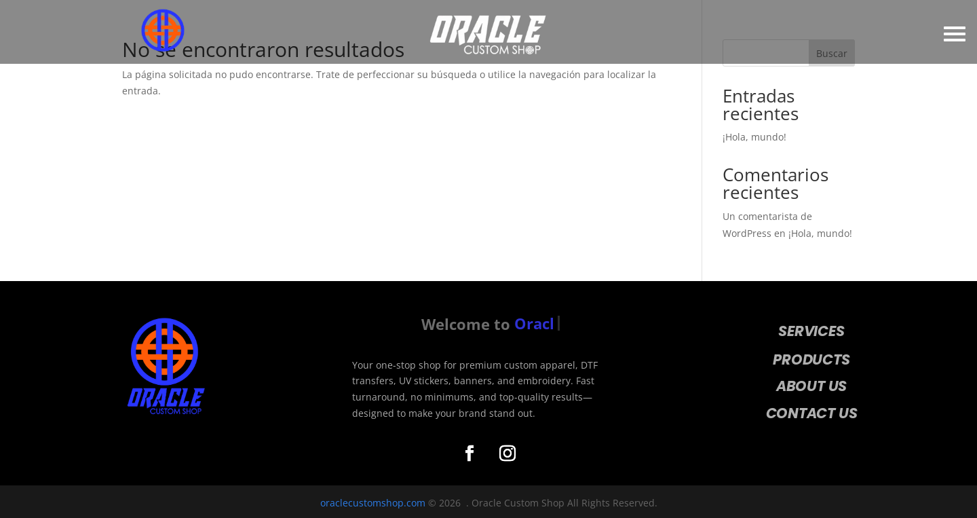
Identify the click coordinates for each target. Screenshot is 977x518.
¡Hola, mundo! (754, 136)
